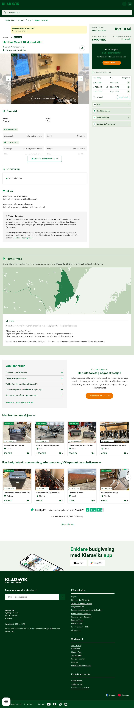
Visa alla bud (123, 97)
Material (29, 704)
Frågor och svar (77, 607)
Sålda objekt (10, 20)
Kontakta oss (76, 681)
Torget (21, 20)
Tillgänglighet (76, 655)
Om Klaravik (76, 645)
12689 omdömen (75, 516)
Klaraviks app (76, 623)
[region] (67, 290)
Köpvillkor (75, 597)
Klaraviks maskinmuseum (81, 665)
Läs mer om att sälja (99, 396)
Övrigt (28, 20)
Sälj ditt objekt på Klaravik (81, 603)
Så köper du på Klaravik (80, 600)
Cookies (74, 662)
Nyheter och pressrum (80, 687)
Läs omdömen (67, 524)
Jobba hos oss (76, 684)
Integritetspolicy (78, 659)
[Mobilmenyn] (130, 4)
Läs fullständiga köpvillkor (23, 238)
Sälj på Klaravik (111, 63)
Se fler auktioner (20, 31)
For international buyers (81, 613)
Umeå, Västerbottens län (15, 47)
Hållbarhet (75, 649)
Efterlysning (76, 630)
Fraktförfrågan (77, 620)
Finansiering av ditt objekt (81, 617)
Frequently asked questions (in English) (86, 610)
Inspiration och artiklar (80, 627)
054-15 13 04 (20, 624)
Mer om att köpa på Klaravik (17, 402)
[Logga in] (124, 4)
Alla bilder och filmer (46, 99)
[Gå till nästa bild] (128, 477)
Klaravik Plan (76, 652)
